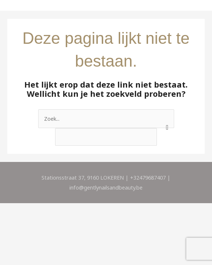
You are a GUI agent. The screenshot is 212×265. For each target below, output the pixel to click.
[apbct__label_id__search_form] (106, 137)
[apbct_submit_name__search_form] (166, 116)
